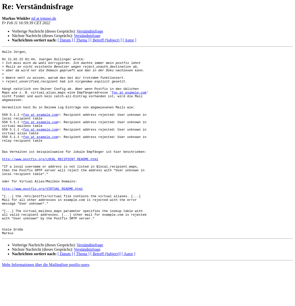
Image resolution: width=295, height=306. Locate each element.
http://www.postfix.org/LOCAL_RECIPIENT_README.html (50, 181)
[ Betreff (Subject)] (105, 291)
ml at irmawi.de (43, 18)
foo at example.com (129, 101)
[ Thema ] (82, 40)
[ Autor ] (129, 40)
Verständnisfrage (90, 31)
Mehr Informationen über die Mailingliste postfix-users (45, 302)
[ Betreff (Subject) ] (105, 40)
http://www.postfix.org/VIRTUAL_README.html (42, 216)
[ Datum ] (65, 40)
